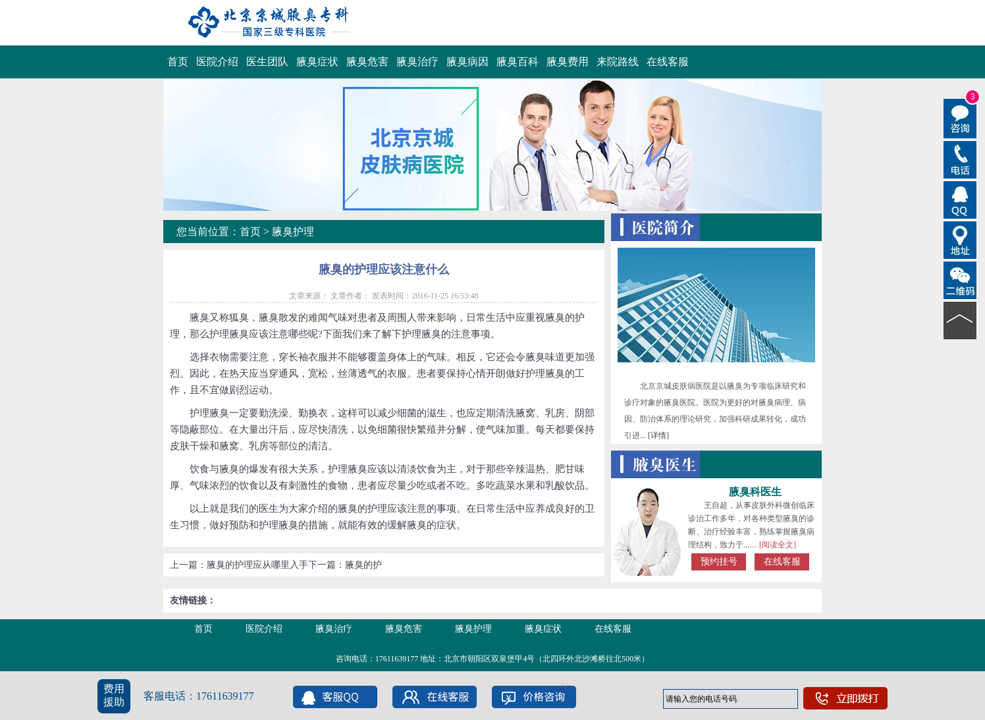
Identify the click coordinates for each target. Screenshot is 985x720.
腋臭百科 (517, 61)
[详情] (658, 435)
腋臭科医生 (755, 491)
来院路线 (618, 61)
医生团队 (267, 61)
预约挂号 (719, 562)
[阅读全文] (777, 544)
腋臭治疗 (417, 61)
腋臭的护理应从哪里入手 (257, 565)
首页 (177, 61)
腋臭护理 (293, 231)
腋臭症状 (317, 61)
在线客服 (668, 61)
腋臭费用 (567, 61)
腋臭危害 (367, 61)
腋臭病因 (467, 61)
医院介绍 (217, 61)
